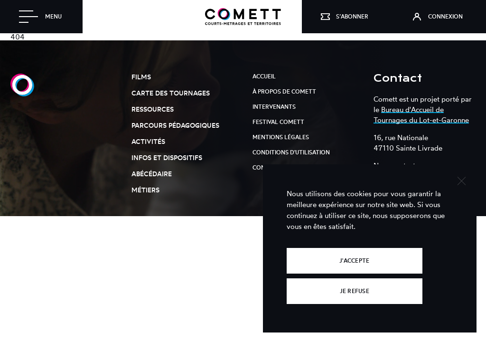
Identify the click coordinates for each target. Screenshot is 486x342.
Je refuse (354, 290)
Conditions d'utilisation (291, 152)
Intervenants (274, 106)
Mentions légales (280, 137)
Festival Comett (278, 121)
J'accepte (354, 260)
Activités (148, 141)
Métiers (145, 190)
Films (141, 77)
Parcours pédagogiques (175, 125)
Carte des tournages (170, 93)
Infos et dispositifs (166, 157)
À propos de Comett (284, 91)
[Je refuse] (461, 180)
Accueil (264, 76)
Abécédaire (151, 174)
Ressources (152, 109)
